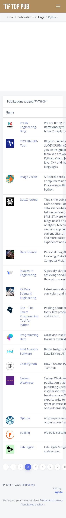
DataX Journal (29, 200)
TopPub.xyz (28, 484)
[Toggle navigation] (58, 6)
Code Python (28, 364)
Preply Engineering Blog (28, 127)
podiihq (25, 433)
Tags (40, 17)
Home (10, 17)
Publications (25, 17)
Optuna (25, 418)
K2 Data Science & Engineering (28, 293)
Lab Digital (27, 447)
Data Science (28, 252)
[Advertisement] (33, 56)
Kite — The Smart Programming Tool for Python (29, 316)
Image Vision (28, 177)
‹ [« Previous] (5, 466)
